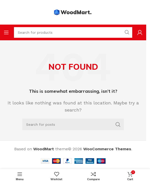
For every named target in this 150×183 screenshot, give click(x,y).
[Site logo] (73, 12)
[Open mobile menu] (6, 32)
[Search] (73, 124)
